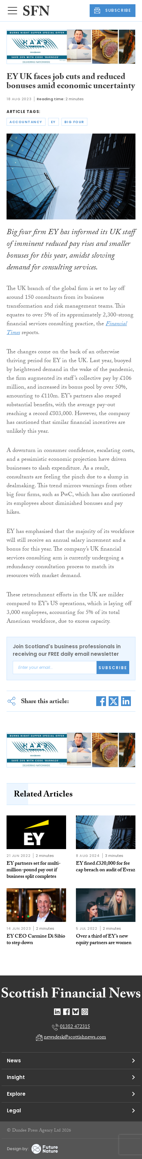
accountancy (26, 122)
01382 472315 (75, 1027)
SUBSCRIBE (112, 10)
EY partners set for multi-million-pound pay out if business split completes (34, 870)
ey (53, 122)
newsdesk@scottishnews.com (75, 1037)
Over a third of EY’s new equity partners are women (104, 940)
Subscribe (112, 667)
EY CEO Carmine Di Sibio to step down (36, 940)
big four (74, 122)
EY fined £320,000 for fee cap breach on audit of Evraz (105, 867)
